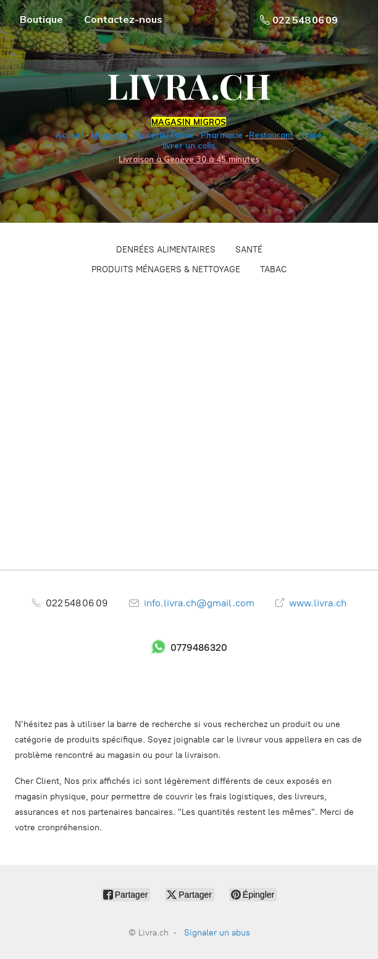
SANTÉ (248, 249)
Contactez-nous (123, 19)
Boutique (41, 19)
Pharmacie (222, 135)
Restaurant (271, 135)
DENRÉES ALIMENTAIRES (166, 249)
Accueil (70, 135)
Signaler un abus (217, 932)
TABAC (273, 269)
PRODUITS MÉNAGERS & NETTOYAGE (165, 269)
